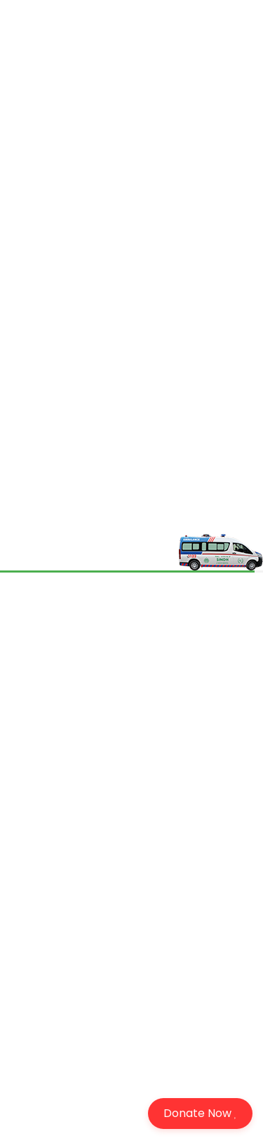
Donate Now (200, 1113)
